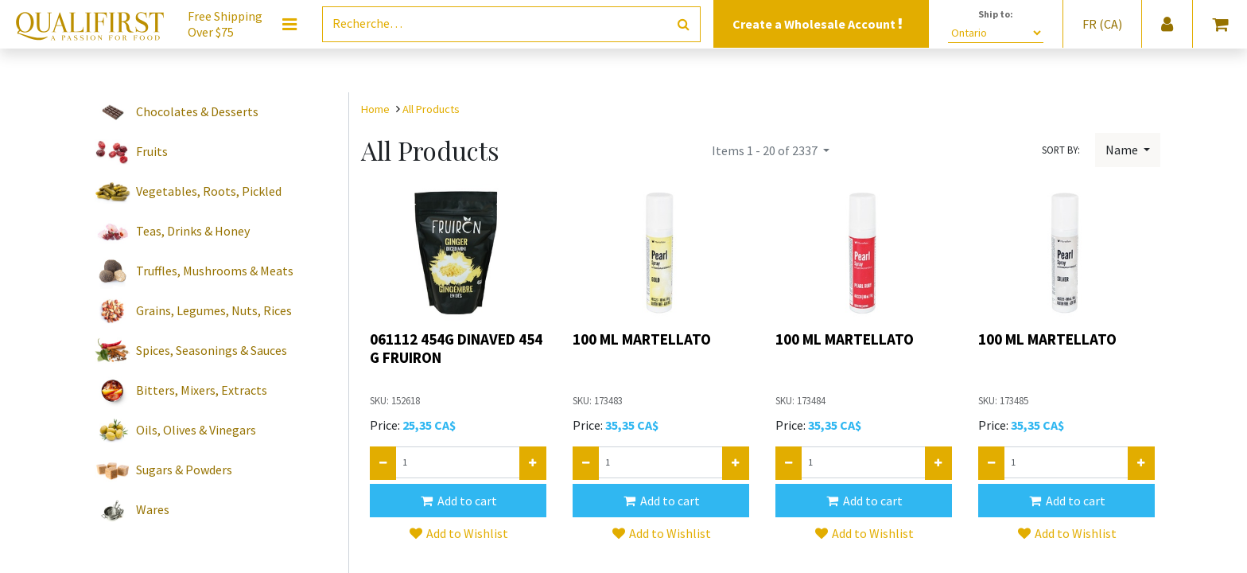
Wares (152, 509)
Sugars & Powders (184, 469)
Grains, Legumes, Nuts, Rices (214, 310)
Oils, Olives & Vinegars (196, 430)
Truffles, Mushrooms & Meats (214, 271)
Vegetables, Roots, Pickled (209, 191)
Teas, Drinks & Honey (193, 231)
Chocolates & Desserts (197, 111)
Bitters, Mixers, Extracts (201, 390)
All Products (431, 109)
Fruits (152, 151)
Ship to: (995, 14)
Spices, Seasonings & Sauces (211, 350)
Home (375, 109)
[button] (458, 500)
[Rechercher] (683, 24)
